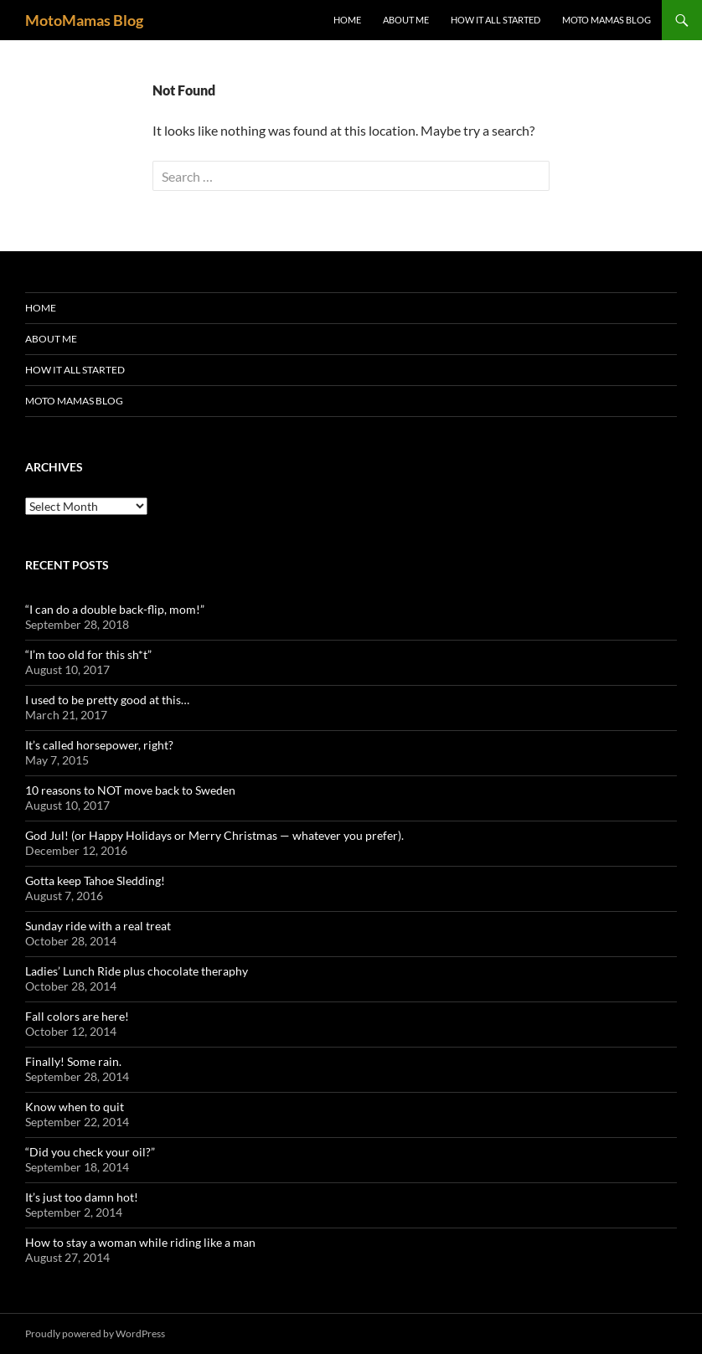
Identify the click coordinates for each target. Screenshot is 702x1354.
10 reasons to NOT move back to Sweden (130, 790)
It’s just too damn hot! (81, 1197)
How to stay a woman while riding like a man (140, 1242)
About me (406, 19)
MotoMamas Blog (84, 20)
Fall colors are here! (77, 1016)
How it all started (495, 19)
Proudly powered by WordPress (95, 1333)
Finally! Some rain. (73, 1061)
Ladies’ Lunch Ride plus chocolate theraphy (136, 971)
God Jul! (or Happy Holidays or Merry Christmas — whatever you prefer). (214, 835)
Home (347, 19)
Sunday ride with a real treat (98, 926)
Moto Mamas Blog (606, 19)
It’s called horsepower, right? (99, 745)
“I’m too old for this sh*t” (88, 654)
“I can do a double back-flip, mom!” (114, 609)
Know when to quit (74, 1106)
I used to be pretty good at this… (107, 699)
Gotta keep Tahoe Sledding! (95, 880)
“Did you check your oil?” (90, 1152)
